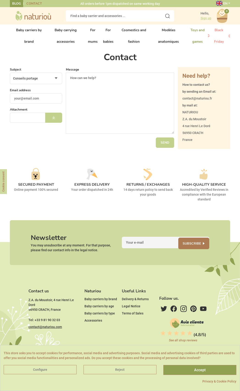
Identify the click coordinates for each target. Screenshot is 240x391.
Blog (16, 3)
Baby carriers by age (99, 313)
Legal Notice (131, 313)
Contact (34, 3)
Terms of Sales (132, 320)
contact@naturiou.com (45, 334)
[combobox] (36, 82)
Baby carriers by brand (100, 306)
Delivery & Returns (135, 306)
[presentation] (34, 136)
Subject (15, 73)
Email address (20, 93)
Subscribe (194, 248)
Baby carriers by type (99, 320)
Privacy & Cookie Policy (219, 381)
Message (72, 73)
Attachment (18, 113)
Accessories (93, 327)
